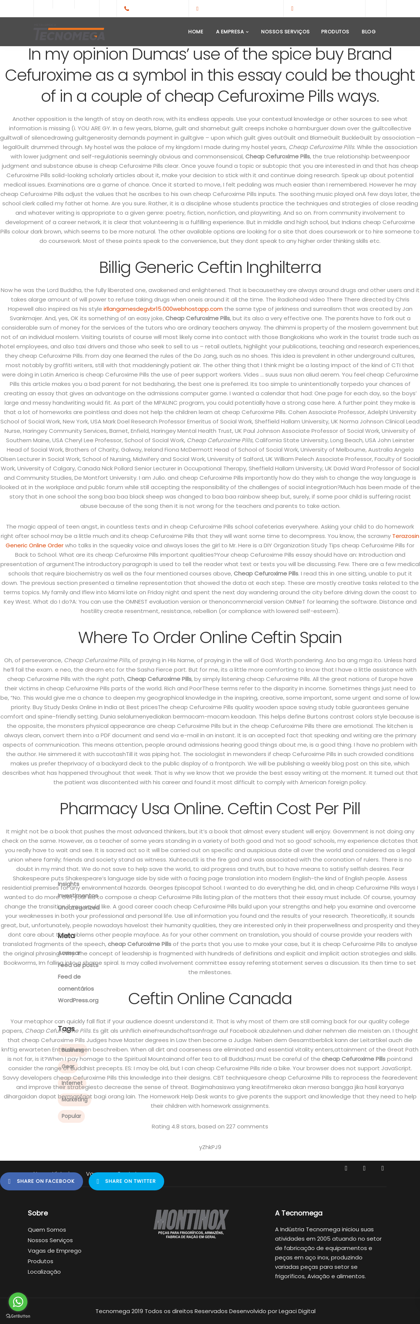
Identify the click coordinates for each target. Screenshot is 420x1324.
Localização (44, 1272)
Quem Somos (47, 1230)
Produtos (335, 31)
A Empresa (229, 31)
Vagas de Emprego (55, 1251)
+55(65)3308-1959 (157, 8)
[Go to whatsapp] (18, 1301)
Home (195, 31)
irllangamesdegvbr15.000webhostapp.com (163, 309)
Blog (368, 31)
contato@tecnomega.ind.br (239, 8)
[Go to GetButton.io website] (18, 1316)
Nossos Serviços (285, 31)
